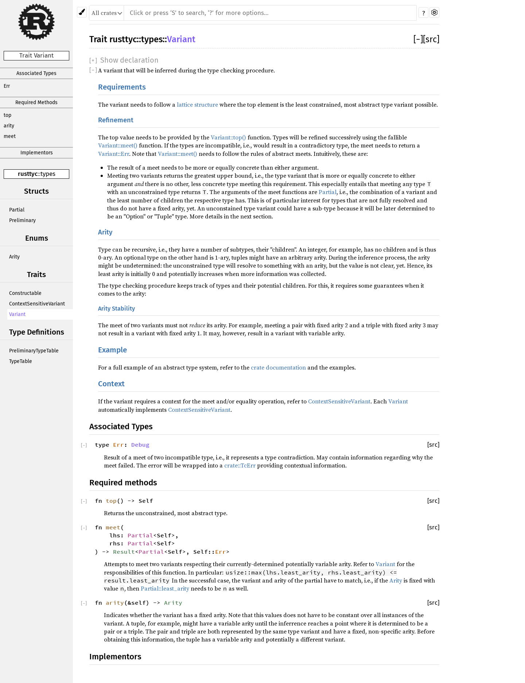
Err (7, 86)
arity (9, 126)
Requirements (122, 87)
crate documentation (278, 367)
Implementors (36, 153)
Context (111, 383)
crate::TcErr (240, 465)
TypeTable (20, 361)
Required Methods (36, 102)
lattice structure (197, 104)
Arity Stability (116, 308)
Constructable (25, 293)
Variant (17, 314)
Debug (140, 444)
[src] (431, 39)
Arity (14, 257)
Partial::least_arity (165, 588)
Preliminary (22, 220)
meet (10, 136)
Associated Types (36, 73)
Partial (16, 210)
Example (112, 350)
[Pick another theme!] (82, 12)
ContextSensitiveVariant (37, 304)
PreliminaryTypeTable (34, 351)
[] (418, 39)
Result (124, 551)
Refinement (115, 120)
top (7, 115)
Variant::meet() (117, 145)
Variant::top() (228, 137)
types (47, 174)
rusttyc (28, 174)
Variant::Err (113, 154)
